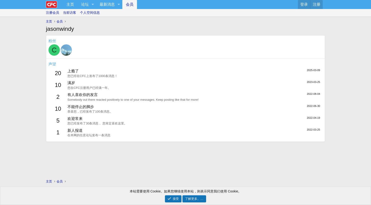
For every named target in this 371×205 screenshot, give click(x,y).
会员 (129, 4)
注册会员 (52, 12)
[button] (92, 4)
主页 (70, 4)
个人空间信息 (90, 12)
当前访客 (69, 12)
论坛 (85, 4)
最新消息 (107, 4)
